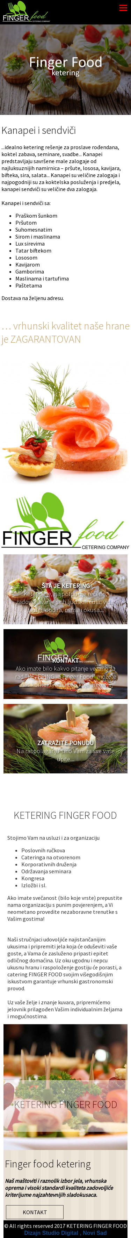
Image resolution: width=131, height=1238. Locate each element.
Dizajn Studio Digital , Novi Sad (65, 1233)
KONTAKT (35, 1212)
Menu (123, 7)
